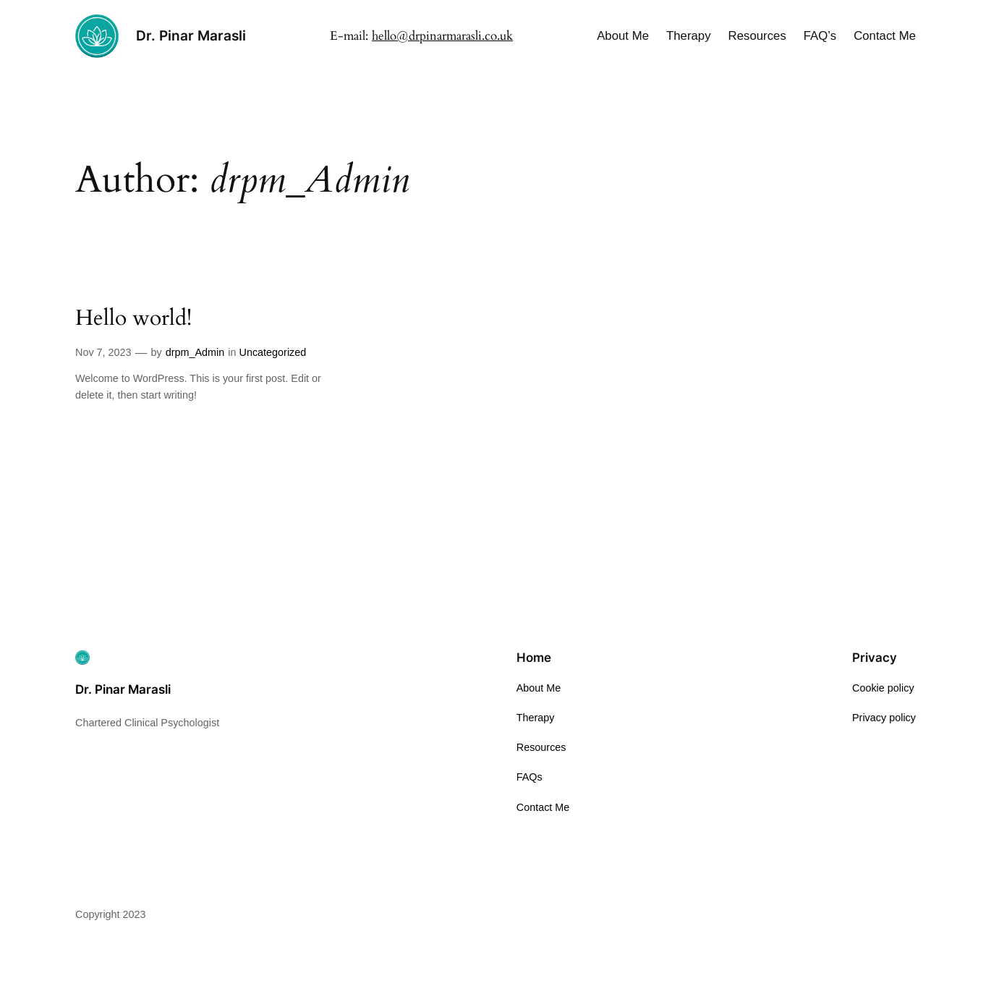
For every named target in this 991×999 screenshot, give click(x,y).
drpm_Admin (195, 352)
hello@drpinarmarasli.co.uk (442, 35)
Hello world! (133, 319)
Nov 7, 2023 (103, 352)
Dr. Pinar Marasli (191, 35)
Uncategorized (273, 352)
